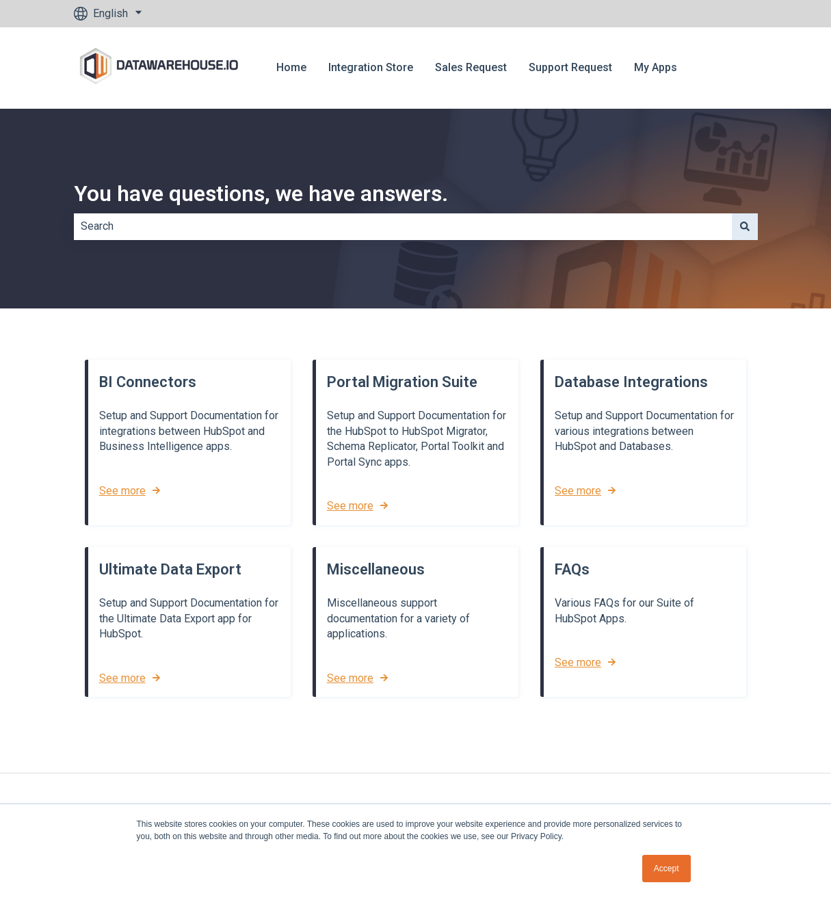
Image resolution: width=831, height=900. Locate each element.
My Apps (655, 67)
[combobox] (403, 226)
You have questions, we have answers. (261, 194)
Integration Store (370, 67)
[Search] (745, 226)
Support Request (570, 67)
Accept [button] (666, 868)
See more (122, 490)
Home (291, 67)
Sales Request (471, 67)
